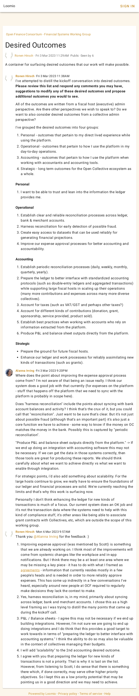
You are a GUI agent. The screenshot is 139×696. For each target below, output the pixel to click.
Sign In (127, 6)
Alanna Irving (25, 370)
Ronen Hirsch (24, 55)
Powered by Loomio (42, 693)
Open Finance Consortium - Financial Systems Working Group (48, 34)
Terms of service (91, 693)
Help (107, 693)
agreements (30, 570)
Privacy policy (67, 693)
